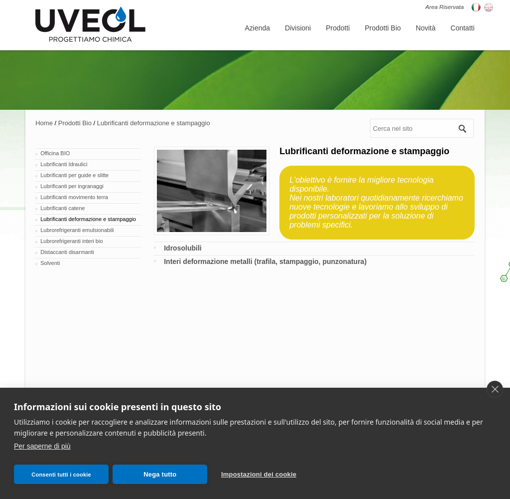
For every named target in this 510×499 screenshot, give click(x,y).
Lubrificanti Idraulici (63, 164)
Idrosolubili (182, 248)
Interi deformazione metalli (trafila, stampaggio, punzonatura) (265, 261)
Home (44, 123)
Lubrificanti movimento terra (74, 197)
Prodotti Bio (75, 123)
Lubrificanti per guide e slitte (74, 175)
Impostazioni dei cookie (258, 474)
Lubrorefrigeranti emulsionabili (77, 230)
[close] (495, 389)
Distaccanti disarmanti (67, 252)
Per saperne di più (42, 446)
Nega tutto (159, 474)
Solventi (50, 263)
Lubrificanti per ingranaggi (72, 186)
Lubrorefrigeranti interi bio (71, 241)
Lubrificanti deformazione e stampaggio (153, 123)
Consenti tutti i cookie (61, 475)
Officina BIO (55, 153)
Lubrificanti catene (62, 208)
